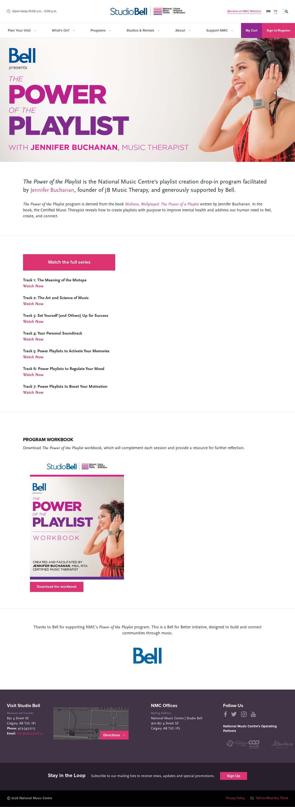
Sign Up (233, 776)
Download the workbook (57, 587)
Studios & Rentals (143, 30)
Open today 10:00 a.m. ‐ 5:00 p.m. (34, 11)
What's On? (63, 30)
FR (275, 11)
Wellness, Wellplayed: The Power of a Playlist (162, 204)
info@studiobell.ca (30, 734)
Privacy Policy (233, 799)
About (183, 30)
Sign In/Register (278, 30)
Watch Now (33, 286)
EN (268, 11)
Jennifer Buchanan (53, 190)
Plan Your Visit (22, 30)
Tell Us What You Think (268, 799)
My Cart (251, 30)
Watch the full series (69, 262)
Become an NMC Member (244, 11)
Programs (101, 30)
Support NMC (219, 30)
